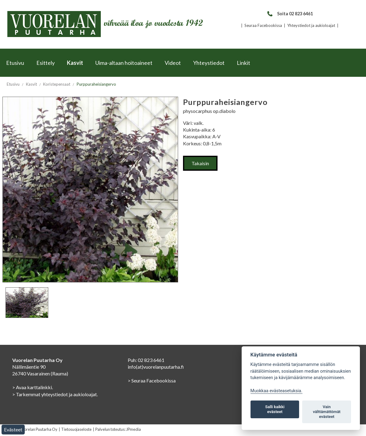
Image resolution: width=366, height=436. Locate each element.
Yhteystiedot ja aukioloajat (311, 25)
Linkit (243, 62)
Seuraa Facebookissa (263, 25)
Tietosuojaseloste (76, 429)
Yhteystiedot (209, 62)
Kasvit (75, 62)
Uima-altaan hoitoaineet (123, 62)
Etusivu (15, 62)
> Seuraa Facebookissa (152, 380)
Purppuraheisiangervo (96, 84)
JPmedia (133, 429)
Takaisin (200, 163)
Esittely (45, 62)
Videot (173, 62)
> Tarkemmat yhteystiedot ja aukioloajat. (55, 394)
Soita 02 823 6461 (290, 13)
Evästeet (13, 429)
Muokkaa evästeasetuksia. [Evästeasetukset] (276, 390)
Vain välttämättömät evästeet (326, 411)
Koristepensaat (56, 84)
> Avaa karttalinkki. (32, 387)
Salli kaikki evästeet (274, 409)
